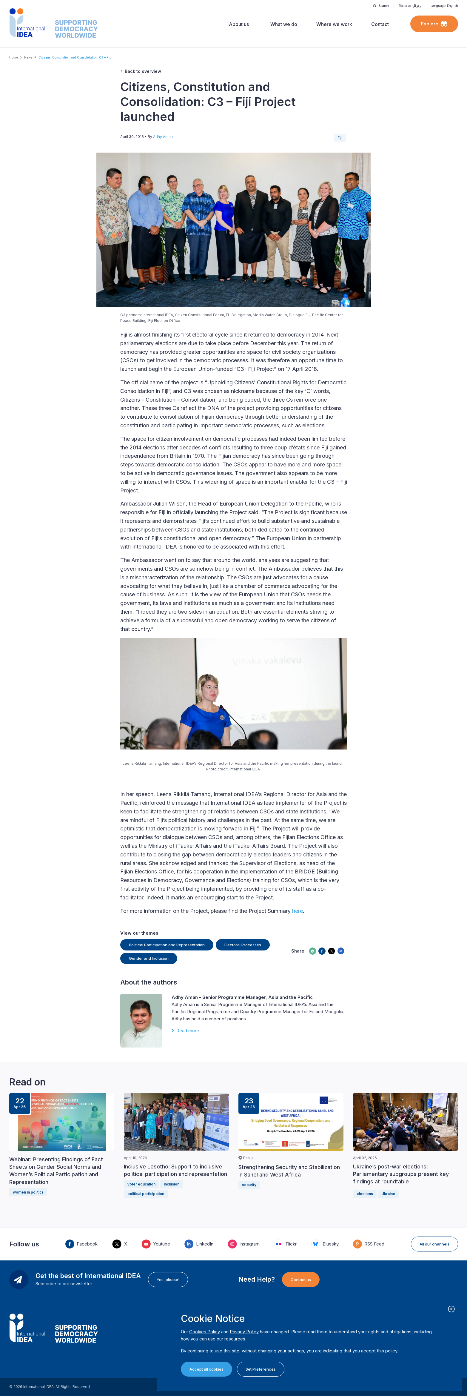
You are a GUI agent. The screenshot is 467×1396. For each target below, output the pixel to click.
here (297, 911)
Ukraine (388, 1193)
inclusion (171, 1184)
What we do (283, 24)
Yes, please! (168, 1279)
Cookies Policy (204, 1331)
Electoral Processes (242, 944)
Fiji (339, 138)
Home (13, 57)
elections (365, 1193)
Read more (187, 1030)
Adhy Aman (163, 136)
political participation (145, 1193)
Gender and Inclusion (149, 958)
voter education (141, 1184)
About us (239, 24)
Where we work (334, 24)
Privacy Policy (244, 1331)
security (249, 1184)
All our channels (434, 1244)
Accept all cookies (206, 1369)
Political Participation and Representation (167, 944)
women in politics (28, 1192)
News (28, 57)
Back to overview (143, 71)
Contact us (301, 1279)
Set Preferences (261, 1369)
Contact (380, 24)
